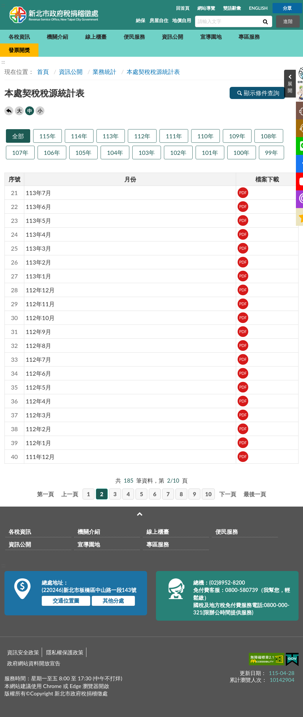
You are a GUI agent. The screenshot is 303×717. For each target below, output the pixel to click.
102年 (178, 152)
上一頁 (69, 494)
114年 (79, 135)
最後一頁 (255, 494)
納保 (140, 20)
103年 (146, 152)
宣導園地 (211, 36)
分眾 (287, 8)
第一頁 (45, 494)
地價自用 (181, 20)
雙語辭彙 (232, 8)
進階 (288, 21)
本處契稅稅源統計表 (153, 71)
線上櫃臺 (96, 36)
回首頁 (182, 8)
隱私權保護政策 (64, 652)
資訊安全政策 (23, 652)
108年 (269, 135)
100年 (241, 152)
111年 (174, 135)
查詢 (264, 21)
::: (3, 5)
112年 (142, 135)
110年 (205, 135)
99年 (271, 152)
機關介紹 (57, 36)
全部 (18, 135)
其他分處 (113, 600)
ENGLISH (258, 8)
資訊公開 (172, 36)
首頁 (42, 71)
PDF (242, 192)
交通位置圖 (66, 600)
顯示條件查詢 (257, 92)
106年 (52, 152)
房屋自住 (158, 20)
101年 (210, 152)
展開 (297, 87)
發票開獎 (19, 50)
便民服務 (134, 36)
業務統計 (104, 71)
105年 (83, 152)
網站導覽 (206, 8)
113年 (111, 135)
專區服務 (249, 36)
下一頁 (227, 494)
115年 (47, 135)
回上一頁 (8, 110)
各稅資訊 (19, 36)
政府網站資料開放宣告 (33, 663)
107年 (20, 152)
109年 (237, 135)
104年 (115, 152)
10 (208, 494)
